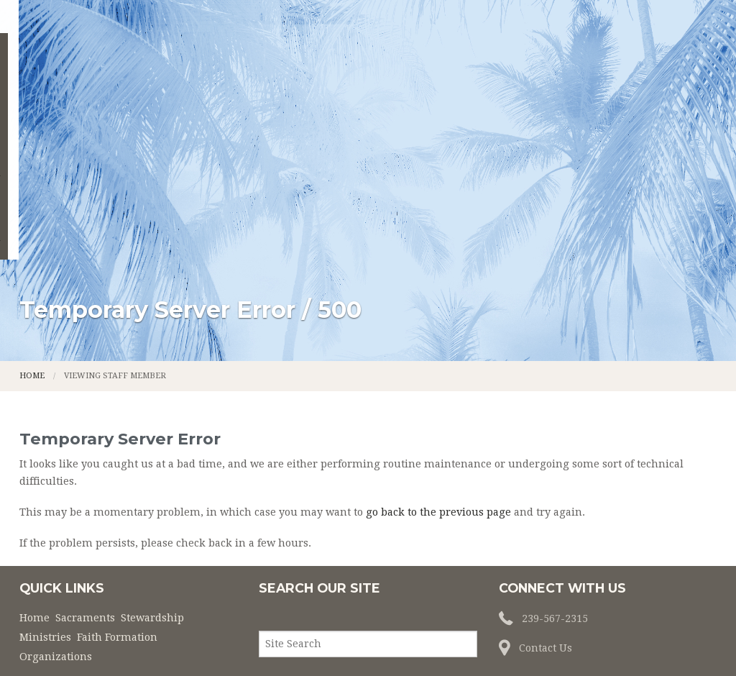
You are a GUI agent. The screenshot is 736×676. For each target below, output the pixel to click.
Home (122, 99)
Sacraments (206, 99)
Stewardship (312, 99)
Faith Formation (522, 99)
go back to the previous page (438, 384)
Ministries (412, 99)
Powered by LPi (511, 641)
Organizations (647, 99)
